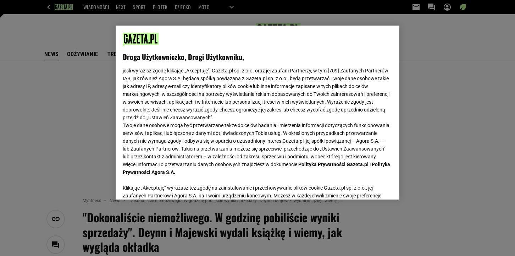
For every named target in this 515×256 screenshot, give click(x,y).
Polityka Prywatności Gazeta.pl (333, 164)
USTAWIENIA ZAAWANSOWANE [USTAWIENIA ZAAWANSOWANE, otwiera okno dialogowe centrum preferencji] (169, 185)
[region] (257, 113)
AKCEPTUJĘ (368, 186)
